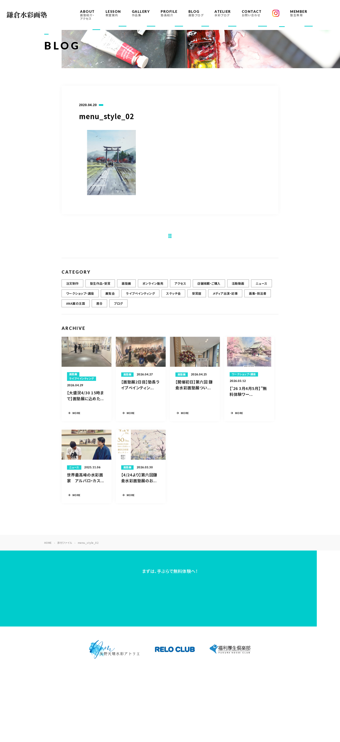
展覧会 (110, 296)
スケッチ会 (173, 296)
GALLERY (141, 13)
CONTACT (252, 13)
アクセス (180, 286)
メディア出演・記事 (225, 296)
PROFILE (169, 13)
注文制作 (72, 286)
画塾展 (126, 286)
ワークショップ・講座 (80, 296)
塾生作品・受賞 (100, 286)
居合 (99, 306)
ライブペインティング (140, 296)
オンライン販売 (152, 286)
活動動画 (238, 286)
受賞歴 (196, 296)
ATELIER (222, 13)
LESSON (113, 13)
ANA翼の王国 (75, 306)
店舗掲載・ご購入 (209, 286)
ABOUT (87, 14)
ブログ (118, 306)
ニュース (261, 286)
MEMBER (298, 13)
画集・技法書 (257, 296)
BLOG (196, 13)
